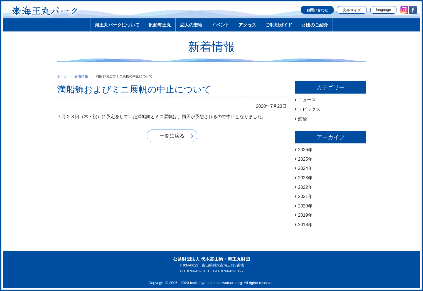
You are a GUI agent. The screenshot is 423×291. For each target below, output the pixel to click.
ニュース (307, 99)
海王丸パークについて (117, 25)
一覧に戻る (172, 136)
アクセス (247, 25)
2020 (303, 206)
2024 (303, 168)
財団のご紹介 (314, 25)
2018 (303, 224)
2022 (303, 187)
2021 (303, 196)
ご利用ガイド (278, 25)
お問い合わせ (317, 10)
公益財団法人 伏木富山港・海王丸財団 (211, 259)
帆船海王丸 (160, 25)
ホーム (62, 76)
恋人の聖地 (191, 25)
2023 (303, 177)
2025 (303, 159)
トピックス (309, 109)
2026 (303, 149)
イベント (220, 25)
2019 (303, 215)
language (383, 10)
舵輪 (302, 118)
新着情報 (81, 76)
